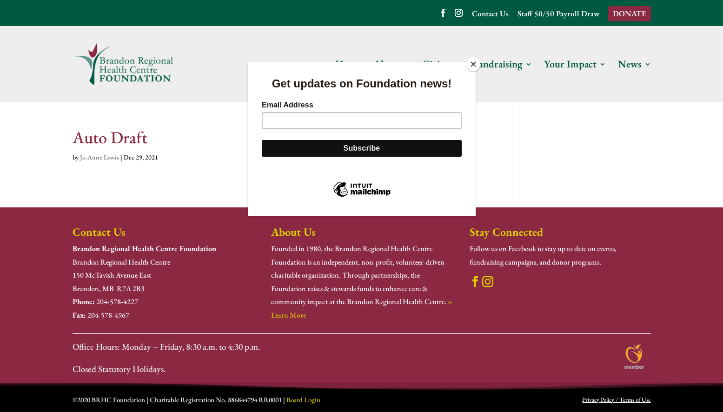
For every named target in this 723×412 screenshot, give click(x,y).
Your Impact (570, 66)
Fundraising (497, 66)
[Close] (473, 64)
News (630, 66)
